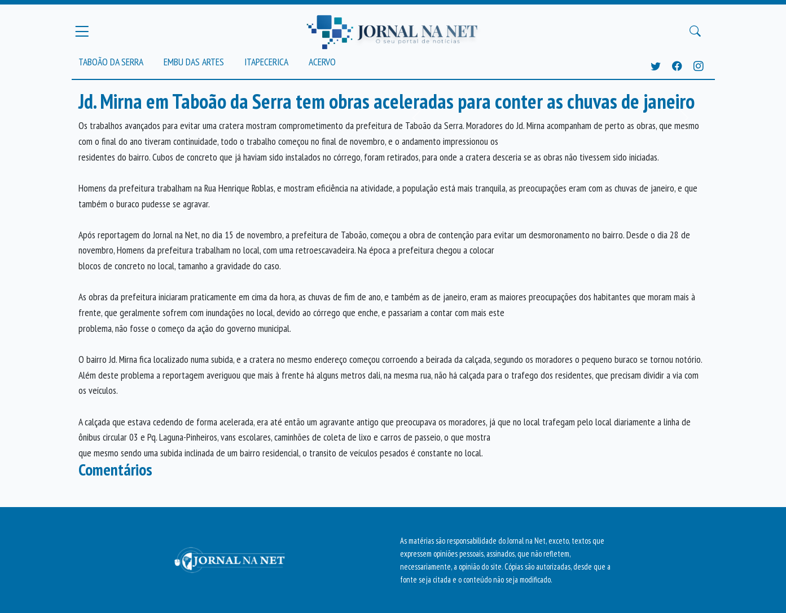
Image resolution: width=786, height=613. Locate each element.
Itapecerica (266, 61)
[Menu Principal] (82, 31)
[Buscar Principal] (695, 31)
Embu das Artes (194, 61)
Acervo (322, 61)
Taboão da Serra (110, 61)
